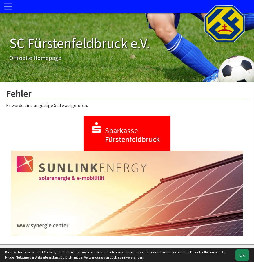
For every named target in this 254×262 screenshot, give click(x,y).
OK (242, 255)
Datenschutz (214, 252)
